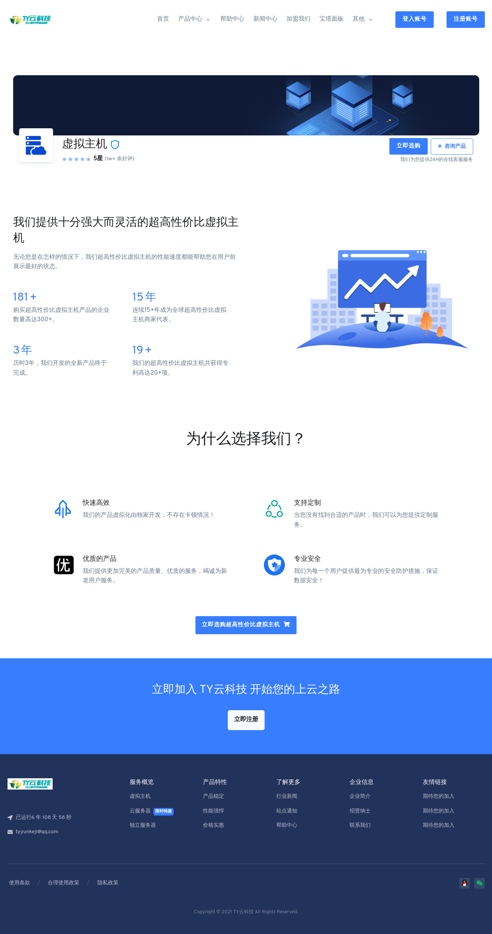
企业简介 (360, 796)
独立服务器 (143, 825)
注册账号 (466, 19)
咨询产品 (452, 146)
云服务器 (152, 812)
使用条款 (19, 883)
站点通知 (286, 811)
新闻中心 (265, 19)
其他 (359, 19)
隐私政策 (107, 883)
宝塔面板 (331, 19)
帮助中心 (232, 19)
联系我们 (360, 825)
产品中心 (190, 19)
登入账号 (415, 19)
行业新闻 (286, 796)
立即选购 (409, 146)
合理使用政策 (63, 883)
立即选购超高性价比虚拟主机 (241, 625)
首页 (163, 19)
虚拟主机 (140, 796)
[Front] (30, 19)
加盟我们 (298, 19)
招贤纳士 (360, 811)
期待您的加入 (438, 796)
